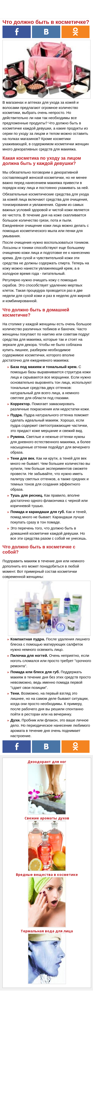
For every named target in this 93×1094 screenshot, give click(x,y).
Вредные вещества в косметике (47, 874)
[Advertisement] (46, 1037)
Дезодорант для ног (47, 761)
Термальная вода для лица (47, 931)
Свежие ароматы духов (47, 818)
